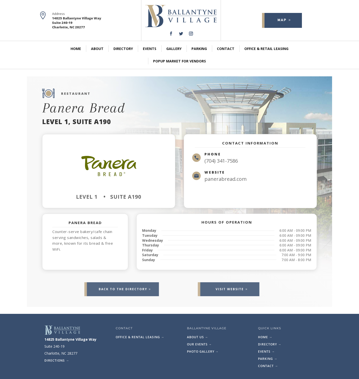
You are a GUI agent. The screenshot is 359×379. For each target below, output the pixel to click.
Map (278, 20)
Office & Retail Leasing (266, 48)
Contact (225, 48)
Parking (199, 48)
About (97, 48)
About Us (197, 337)
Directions (56, 360)
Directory (123, 48)
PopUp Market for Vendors (179, 61)
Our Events (199, 344)
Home (76, 48)
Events (149, 48)
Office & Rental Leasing (140, 337)
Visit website (215, 289)
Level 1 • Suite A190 (108, 196)
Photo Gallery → (203, 351)
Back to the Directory (108, 289)
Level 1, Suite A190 (76, 121)
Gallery (173, 48)
